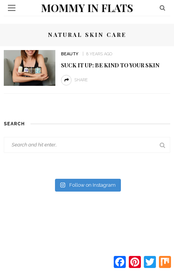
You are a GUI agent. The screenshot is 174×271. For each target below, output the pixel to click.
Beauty (69, 54)
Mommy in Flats (87, 8)
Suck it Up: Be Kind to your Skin (110, 65)
